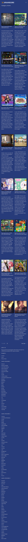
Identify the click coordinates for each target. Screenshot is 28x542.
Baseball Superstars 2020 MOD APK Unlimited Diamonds (20, 66)
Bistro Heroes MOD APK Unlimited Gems (20, 148)
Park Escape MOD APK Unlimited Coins (6, 27)
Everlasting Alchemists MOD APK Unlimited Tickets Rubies (6, 315)
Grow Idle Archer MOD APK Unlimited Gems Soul (7, 66)
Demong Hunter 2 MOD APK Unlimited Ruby (6, 233)
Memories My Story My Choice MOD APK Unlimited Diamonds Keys (7, 274)
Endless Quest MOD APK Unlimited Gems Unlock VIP (7, 148)
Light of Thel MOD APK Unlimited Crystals (20, 27)
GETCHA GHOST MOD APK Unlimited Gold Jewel (20, 233)
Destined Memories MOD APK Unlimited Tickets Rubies (20, 315)
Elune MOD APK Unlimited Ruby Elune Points (7, 108)
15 (7, 343)
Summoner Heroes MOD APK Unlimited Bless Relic (20, 273)
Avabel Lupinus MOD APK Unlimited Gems (20, 108)
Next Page (24, 343)
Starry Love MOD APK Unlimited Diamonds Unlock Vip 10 (6, 192)
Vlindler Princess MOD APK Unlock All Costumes (20, 192)
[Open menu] (26, 2)
